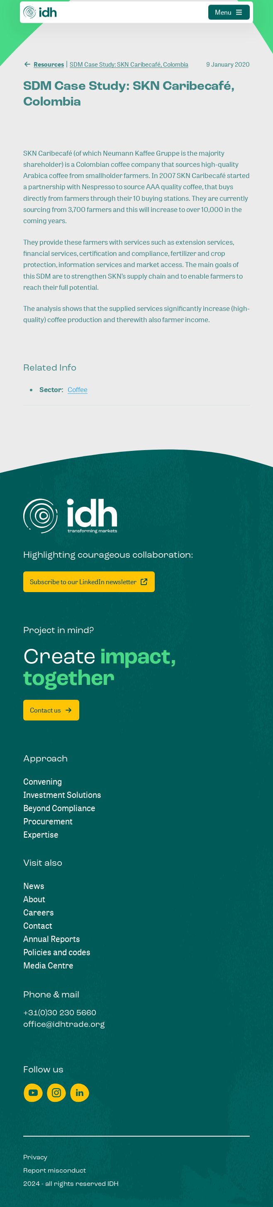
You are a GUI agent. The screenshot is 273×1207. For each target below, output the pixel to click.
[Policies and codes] (56, 952)
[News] (33, 886)
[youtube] (33, 1093)
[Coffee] (78, 389)
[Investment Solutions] (62, 795)
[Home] (70, 516)
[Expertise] (40, 834)
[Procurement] (48, 821)
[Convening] (42, 781)
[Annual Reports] (51, 939)
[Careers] (38, 912)
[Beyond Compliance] (59, 808)
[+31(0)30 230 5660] (59, 1013)
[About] (34, 899)
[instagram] (56, 1093)
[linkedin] (80, 1093)
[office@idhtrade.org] (64, 1025)
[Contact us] (51, 710)
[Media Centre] (48, 965)
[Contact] (37, 925)
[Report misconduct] (54, 1171)
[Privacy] (35, 1157)
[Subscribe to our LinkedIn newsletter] (89, 581)
